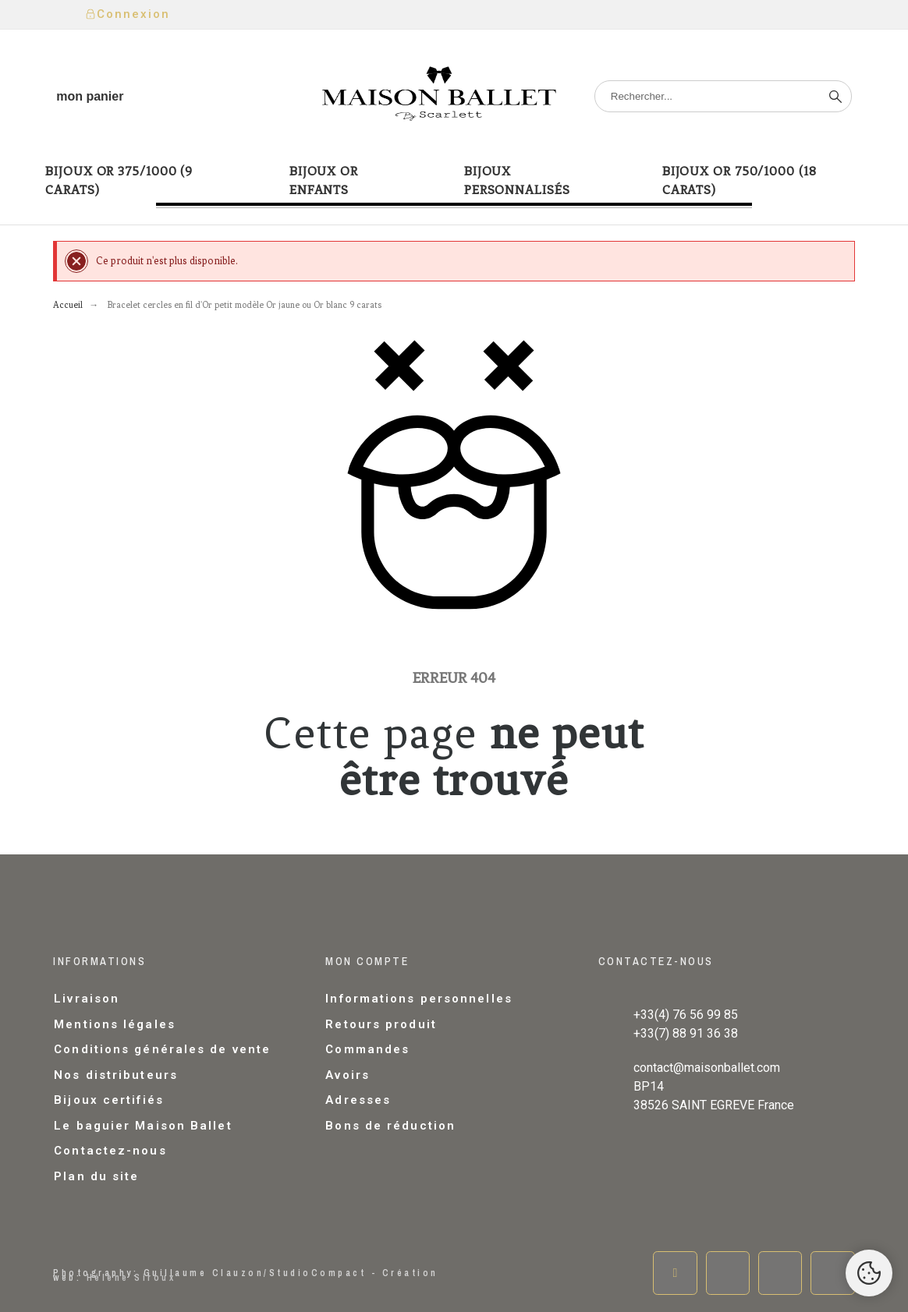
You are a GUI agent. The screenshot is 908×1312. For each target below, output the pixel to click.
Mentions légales (115, 1024)
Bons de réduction (390, 1126)
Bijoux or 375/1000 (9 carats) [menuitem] (119, 180)
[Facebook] (675, 1273)
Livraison (86, 999)
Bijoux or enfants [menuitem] (323, 180)
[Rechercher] (723, 96)
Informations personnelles (419, 999)
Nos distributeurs (116, 1075)
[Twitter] (728, 1273)
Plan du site (96, 1176)
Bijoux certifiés (109, 1100)
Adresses (358, 1100)
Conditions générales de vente (162, 1049)
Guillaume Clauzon (204, 1273)
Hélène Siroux (131, 1277)
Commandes (367, 1049)
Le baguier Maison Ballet (143, 1126)
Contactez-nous (110, 1151)
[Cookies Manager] (869, 1273)
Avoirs (347, 1075)
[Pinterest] (832, 1273)
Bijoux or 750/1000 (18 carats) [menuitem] (739, 180)
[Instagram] (780, 1273)
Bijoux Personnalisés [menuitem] (517, 180)
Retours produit (381, 1024)
